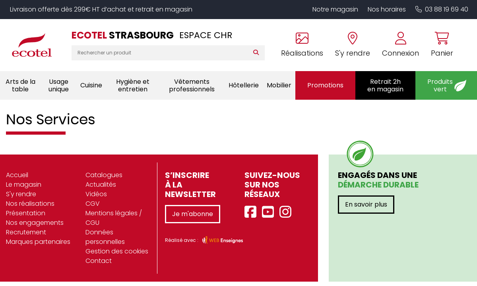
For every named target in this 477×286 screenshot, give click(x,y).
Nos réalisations (30, 203)
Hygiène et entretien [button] (132, 85)
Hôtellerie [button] (244, 85)
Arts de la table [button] (20, 85)
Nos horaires (387, 9)
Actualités (100, 184)
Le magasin (23, 184)
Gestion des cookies (116, 251)
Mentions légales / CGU (113, 218)
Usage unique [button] (58, 85)
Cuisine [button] (91, 85)
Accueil (17, 175)
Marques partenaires (38, 241)
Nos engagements (35, 222)
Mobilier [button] (279, 85)
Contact (98, 260)
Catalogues (103, 175)
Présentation (25, 213)
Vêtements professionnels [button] (192, 85)
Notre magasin (335, 9)
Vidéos (96, 194)
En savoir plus (366, 204)
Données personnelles (105, 237)
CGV (92, 203)
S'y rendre (21, 194)
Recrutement (26, 232)
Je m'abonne (192, 213)
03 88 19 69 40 (441, 9)
